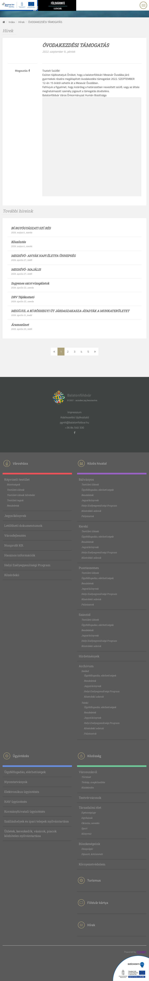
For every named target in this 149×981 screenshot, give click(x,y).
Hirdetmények (89, 656)
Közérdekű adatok (91, 510)
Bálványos (86, 479)
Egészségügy (88, 812)
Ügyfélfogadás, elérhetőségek (97, 489)
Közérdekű (11, 575)
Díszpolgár (87, 848)
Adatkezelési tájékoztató (74, 417)
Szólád (85, 671)
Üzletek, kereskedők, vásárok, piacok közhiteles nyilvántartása (30, 833)
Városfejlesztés (15, 535)
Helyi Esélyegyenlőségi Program (27, 565)
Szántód (84, 615)
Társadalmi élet (90, 807)
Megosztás (22, 71)
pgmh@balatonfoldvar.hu (74, 422)
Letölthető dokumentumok (23, 526)
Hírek (21, 22)
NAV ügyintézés (15, 802)
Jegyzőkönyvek (15, 516)
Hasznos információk (19, 555)
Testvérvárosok (90, 798)
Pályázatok (87, 516)
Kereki (83, 526)
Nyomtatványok (15, 782)
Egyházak (87, 817)
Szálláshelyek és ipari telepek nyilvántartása (36, 821)
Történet (86, 777)
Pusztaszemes (89, 568)
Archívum (86, 666)
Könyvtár (86, 833)
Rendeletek (13, 505)
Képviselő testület (17, 479)
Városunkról (88, 772)
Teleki (84, 702)
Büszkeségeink (89, 844)
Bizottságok (13, 484)
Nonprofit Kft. (14, 545)
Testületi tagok (15, 500)
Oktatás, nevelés (90, 823)
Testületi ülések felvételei (21, 495)
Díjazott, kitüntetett (92, 854)
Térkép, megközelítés (93, 782)
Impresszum (74, 412)
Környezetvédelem (92, 864)
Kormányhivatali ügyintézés (24, 811)
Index (12, 22)
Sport (84, 828)
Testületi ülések (15, 489)
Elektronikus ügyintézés (21, 792)
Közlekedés (87, 787)
